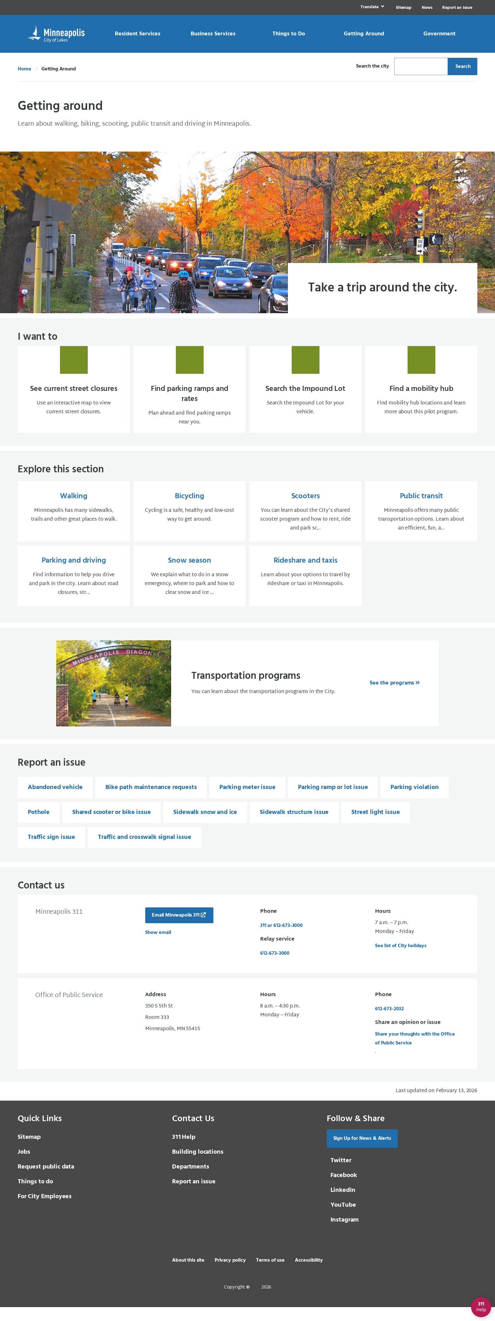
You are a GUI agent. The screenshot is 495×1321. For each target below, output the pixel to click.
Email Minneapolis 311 (176, 929)
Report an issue (194, 1196)
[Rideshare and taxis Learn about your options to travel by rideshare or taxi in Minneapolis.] (305, 589)
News (427, 7)
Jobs (24, 1166)
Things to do (35, 1196)
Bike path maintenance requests (151, 801)
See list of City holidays (400, 960)
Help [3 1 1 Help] (183, 1151)
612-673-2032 (389, 1023)
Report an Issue (457, 7)
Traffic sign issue (51, 851)
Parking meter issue (247, 801)
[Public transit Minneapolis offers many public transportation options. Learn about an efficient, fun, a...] (421, 523)
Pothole (39, 826)
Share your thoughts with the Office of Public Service (415, 1052)
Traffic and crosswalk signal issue (144, 851)
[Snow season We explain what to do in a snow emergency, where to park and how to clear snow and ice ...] (190, 589)
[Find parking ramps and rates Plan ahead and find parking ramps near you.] (190, 395)
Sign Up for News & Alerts (362, 1152)
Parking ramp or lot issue (333, 801)
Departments (190, 1181)
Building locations (197, 1166)
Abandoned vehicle (55, 801)
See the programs (392, 697)
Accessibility (309, 1274)
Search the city (372, 66)
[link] (372, 7)
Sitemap (404, 7)
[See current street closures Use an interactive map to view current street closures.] (74, 395)
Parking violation (414, 801)
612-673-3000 (274, 967)
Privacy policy (230, 1274)
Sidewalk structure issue (294, 826)
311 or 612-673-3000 (281, 939)
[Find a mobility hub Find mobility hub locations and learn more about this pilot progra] (421, 395)
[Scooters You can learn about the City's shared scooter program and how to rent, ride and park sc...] (305, 523)
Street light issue (375, 826)
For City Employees (45, 1210)
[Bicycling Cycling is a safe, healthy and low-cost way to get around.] (190, 523)
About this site (188, 1274)
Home (24, 69)
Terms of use (270, 1274)
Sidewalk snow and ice (205, 826)
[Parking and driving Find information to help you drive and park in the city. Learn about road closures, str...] (74, 589)
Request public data (46, 1181)
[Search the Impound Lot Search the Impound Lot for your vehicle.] (305, 395)
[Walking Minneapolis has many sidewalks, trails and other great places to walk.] (74, 523)
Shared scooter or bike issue (111, 826)
